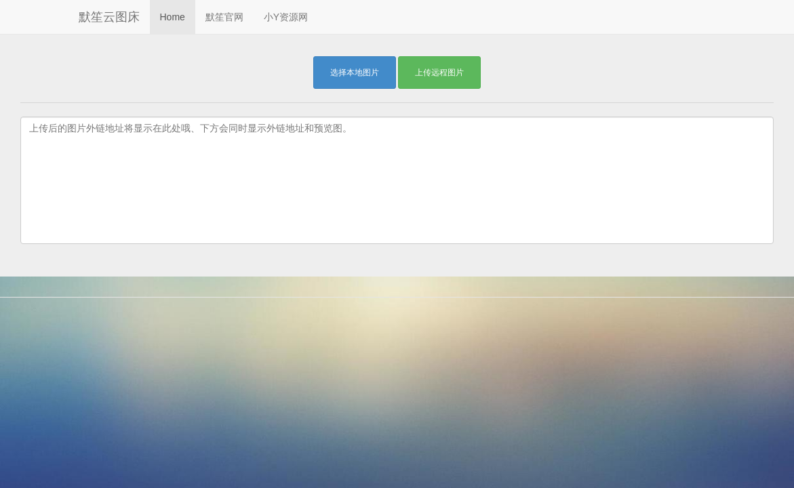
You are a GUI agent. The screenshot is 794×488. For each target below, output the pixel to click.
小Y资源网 (286, 17)
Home (172, 17)
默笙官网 (224, 17)
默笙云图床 (109, 17)
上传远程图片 (439, 72)
